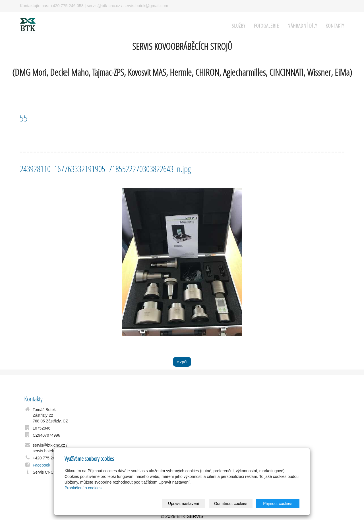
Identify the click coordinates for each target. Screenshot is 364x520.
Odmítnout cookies (230, 503)
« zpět (182, 362)
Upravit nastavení (183, 503)
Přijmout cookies (277, 503)
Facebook (41, 465)
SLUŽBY (238, 25)
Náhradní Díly (302, 25)
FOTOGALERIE (266, 25)
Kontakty (335, 25)
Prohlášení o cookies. (84, 488)
